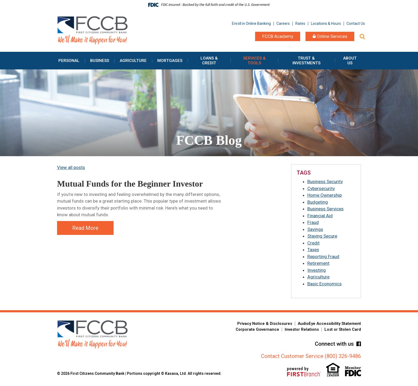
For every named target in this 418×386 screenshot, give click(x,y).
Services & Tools (254, 60)
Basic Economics (324, 283)
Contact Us (356, 23)
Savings (315, 229)
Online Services (330, 36)
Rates (300, 23)
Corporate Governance (257, 329)
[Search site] (362, 36)
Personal (68, 60)
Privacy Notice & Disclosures (264, 323)
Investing (316, 270)
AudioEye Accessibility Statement (329, 323)
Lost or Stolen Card (342, 329)
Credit (313, 243)
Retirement (318, 263)
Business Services (325, 208)
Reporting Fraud (323, 256)
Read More (85, 228)
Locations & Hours (326, 23)
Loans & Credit (209, 60)
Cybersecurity (321, 188)
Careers (283, 23)
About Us (350, 60)
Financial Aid (320, 215)
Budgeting (317, 202)
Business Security (325, 181)
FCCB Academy (277, 36)
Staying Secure (322, 236)
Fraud (313, 222)
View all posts (71, 167)
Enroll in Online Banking (251, 23)
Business (99, 60)
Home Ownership (324, 195)
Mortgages (169, 60)
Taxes (313, 249)
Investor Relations (302, 329)
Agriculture (133, 60)
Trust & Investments (306, 60)
